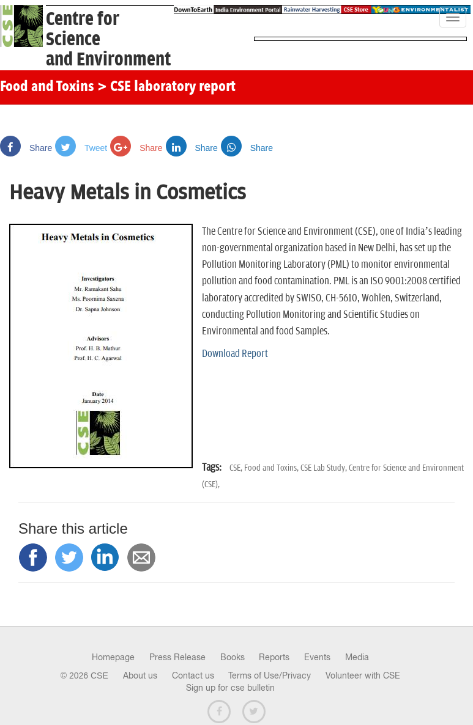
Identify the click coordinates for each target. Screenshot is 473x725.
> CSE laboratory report (166, 87)
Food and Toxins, (272, 468)
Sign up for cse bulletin (230, 688)
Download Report (235, 354)
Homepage (113, 657)
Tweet (81, 148)
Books (232, 657)
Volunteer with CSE (363, 675)
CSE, (236, 468)
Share (26, 148)
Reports (274, 657)
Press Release (177, 657)
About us (140, 675)
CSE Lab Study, (324, 468)
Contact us (193, 675)
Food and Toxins (47, 87)
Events (317, 657)
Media (357, 657)
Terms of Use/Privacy (269, 675)
